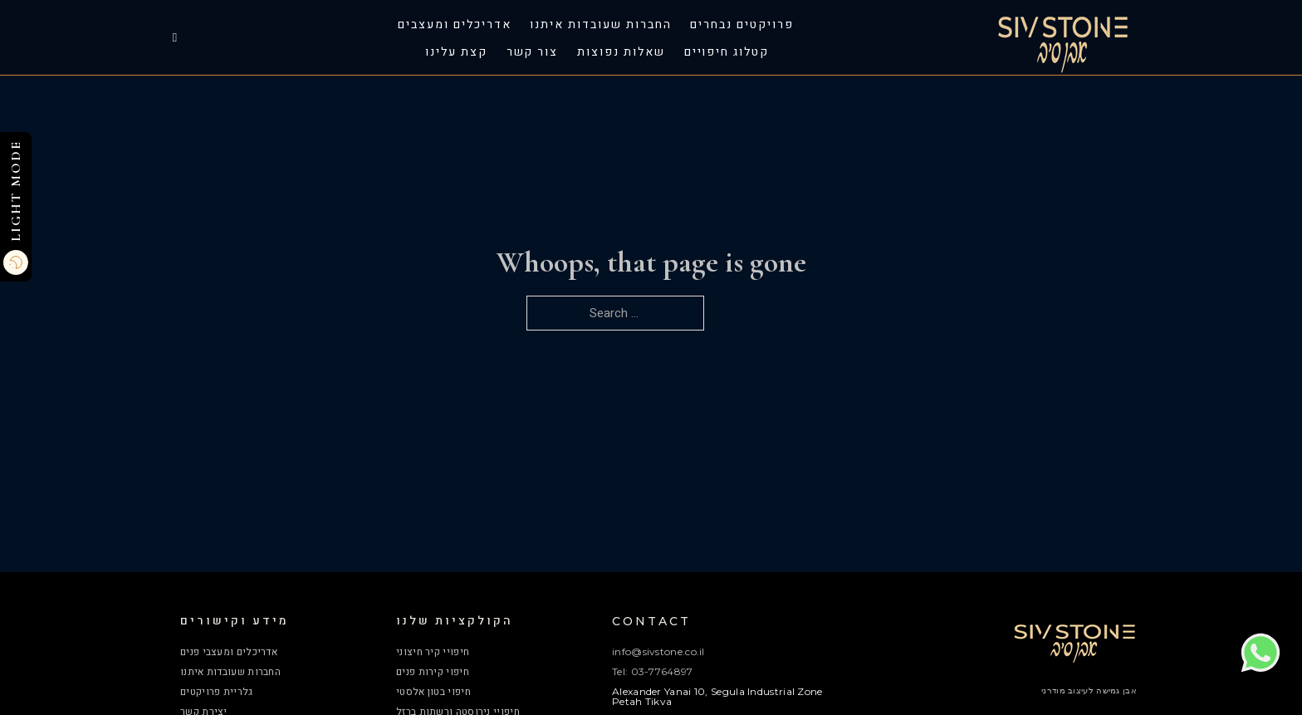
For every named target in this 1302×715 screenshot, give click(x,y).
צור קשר (533, 52)
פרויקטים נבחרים (741, 25)
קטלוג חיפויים (726, 52)
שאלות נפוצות (620, 52)
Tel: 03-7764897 (652, 671)
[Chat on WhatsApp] (1260, 669)
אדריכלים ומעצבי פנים (228, 651)
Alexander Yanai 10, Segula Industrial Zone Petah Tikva (717, 696)
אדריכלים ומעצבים (454, 25)
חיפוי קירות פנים (432, 671)
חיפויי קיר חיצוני (432, 651)
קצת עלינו (456, 52)
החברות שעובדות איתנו (600, 25)
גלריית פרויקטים (216, 691)
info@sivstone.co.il (658, 651)
